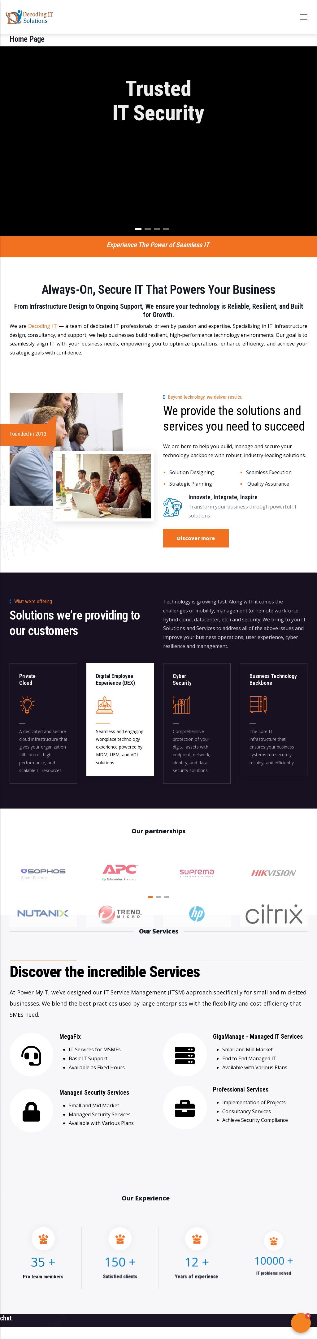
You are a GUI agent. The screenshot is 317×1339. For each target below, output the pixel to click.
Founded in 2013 (28, 434)
